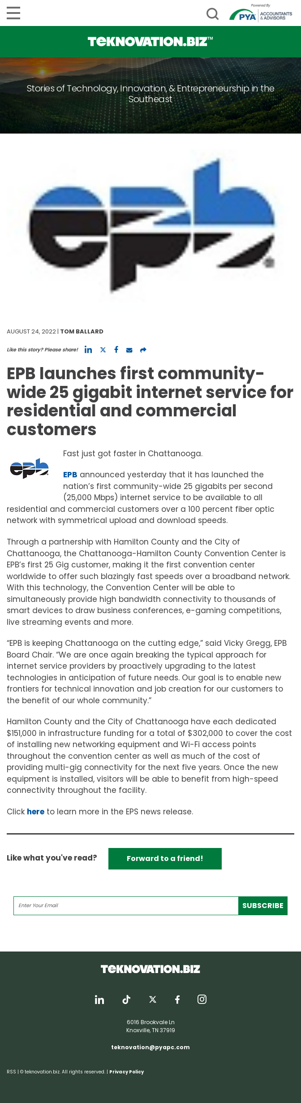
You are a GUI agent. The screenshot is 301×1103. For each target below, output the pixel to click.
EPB (70, 474)
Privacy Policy (126, 1071)
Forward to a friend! (165, 858)
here (35, 811)
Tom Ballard (81, 331)
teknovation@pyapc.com (150, 1047)
